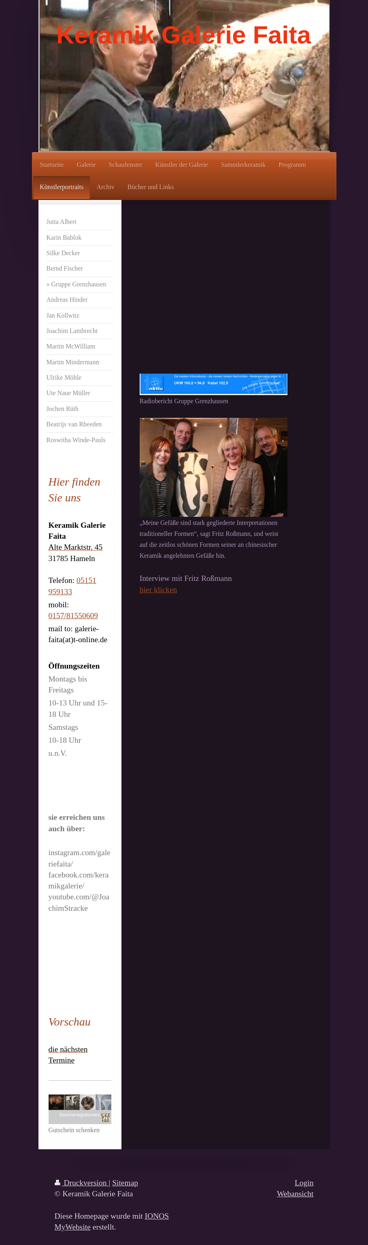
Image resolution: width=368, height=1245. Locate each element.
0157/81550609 (73, 615)
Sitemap (125, 1182)
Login (304, 1182)
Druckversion (82, 1182)
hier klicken (158, 589)
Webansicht (295, 1193)
